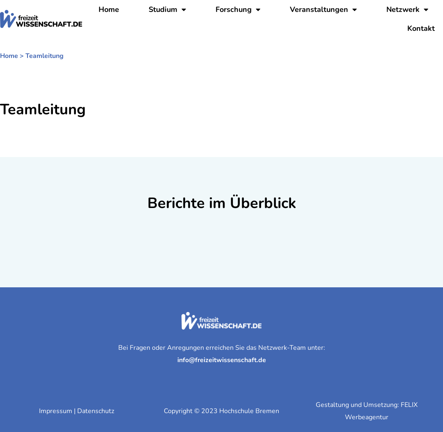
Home (109, 9)
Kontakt (421, 28)
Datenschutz (95, 411)
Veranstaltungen (323, 9)
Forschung (238, 9)
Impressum (55, 411)
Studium (167, 9)
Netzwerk (407, 9)
